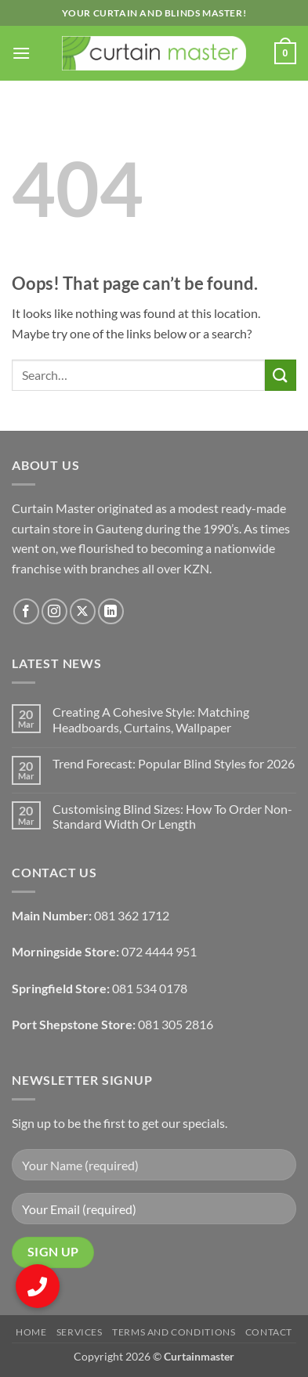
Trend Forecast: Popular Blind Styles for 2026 (174, 763)
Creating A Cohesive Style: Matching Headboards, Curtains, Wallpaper (151, 719)
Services (79, 1332)
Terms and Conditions (173, 1332)
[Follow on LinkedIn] (111, 611)
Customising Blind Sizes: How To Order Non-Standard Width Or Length (172, 816)
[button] (21, 53)
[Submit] (280, 375)
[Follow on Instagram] (54, 611)
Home (31, 1332)
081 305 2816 (175, 1024)
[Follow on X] (83, 611)
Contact (268, 1332)
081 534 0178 (149, 988)
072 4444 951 (159, 951)
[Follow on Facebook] (26, 611)
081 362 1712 (131, 915)
